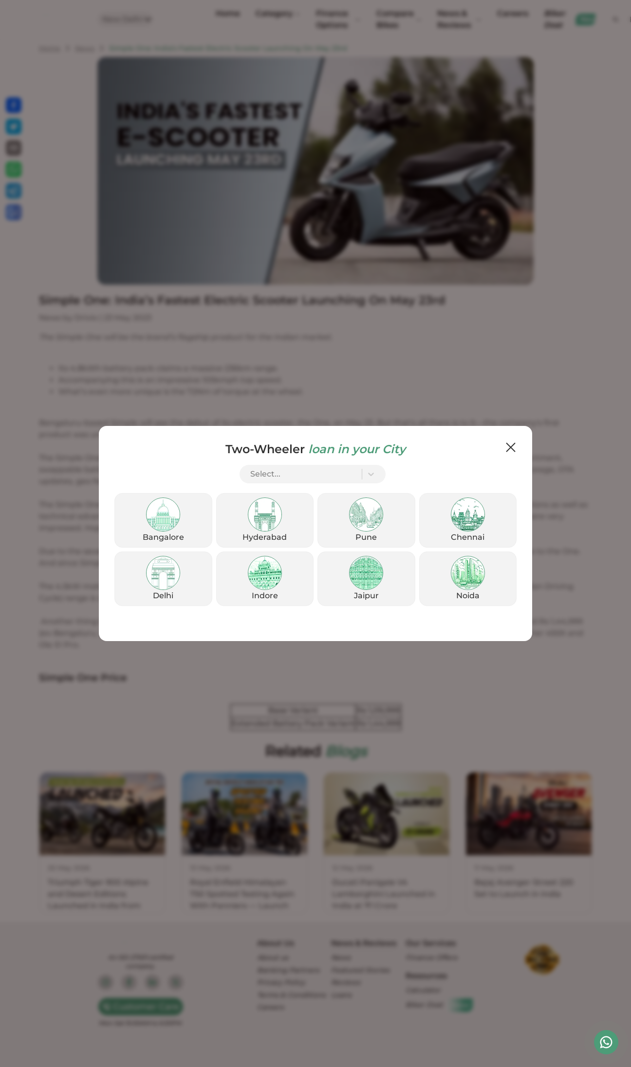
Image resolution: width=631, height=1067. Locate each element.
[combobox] (251, 474)
